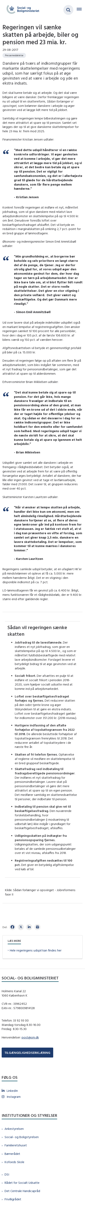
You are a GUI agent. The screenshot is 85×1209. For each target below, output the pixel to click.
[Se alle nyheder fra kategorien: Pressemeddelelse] (14, 55)
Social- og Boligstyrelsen (22, 1137)
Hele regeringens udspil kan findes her (36, 950)
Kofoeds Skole (14, 1162)
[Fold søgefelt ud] (68, 10)
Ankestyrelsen (14, 1129)
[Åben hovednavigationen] (81, 10)
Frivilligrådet (13, 1199)
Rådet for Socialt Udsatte (22, 1183)
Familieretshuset (16, 1145)
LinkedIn (12, 1091)
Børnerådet (12, 1154)
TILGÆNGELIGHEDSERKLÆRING (27, 1053)
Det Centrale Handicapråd (22, 1191)
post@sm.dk (30, 1037)
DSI (7, 1174)
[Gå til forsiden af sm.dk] (21, 10)
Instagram (14, 1097)
